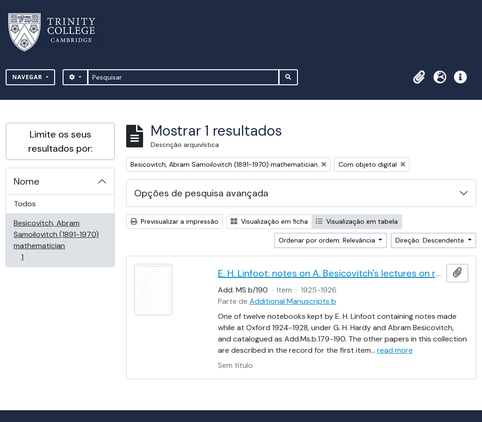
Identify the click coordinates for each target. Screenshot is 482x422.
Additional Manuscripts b (292, 301)
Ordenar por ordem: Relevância (328, 240)
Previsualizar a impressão (174, 221)
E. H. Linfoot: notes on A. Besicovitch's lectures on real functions (330, 273)
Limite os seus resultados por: (60, 141)
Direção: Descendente (430, 240)
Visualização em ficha (269, 221)
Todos (25, 204)
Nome (27, 181)
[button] (419, 77)
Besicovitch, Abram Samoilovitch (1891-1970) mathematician (56, 240)
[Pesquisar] (183, 77)
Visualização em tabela (357, 221)
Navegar (28, 77)
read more (395, 350)
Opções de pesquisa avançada (201, 193)
